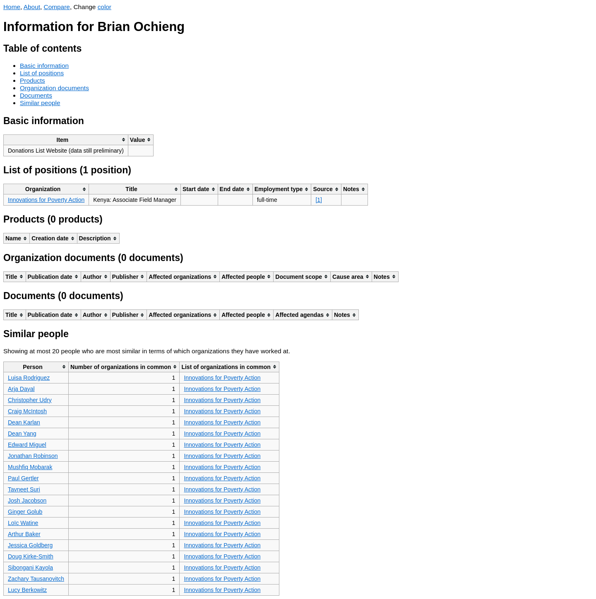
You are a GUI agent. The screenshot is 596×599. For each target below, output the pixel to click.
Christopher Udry (30, 400)
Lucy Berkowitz (27, 590)
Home (11, 6)
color (104, 6)
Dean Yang (22, 433)
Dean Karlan (24, 422)
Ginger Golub (25, 511)
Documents (36, 95)
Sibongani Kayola (30, 567)
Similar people (40, 102)
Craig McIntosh (27, 411)
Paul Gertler (23, 478)
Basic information (44, 65)
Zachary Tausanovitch (36, 578)
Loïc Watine (23, 523)
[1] (318, 199)
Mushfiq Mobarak (30, 467)
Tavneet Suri (24, 489)
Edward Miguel (27, 444)
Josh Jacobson (27, 500)
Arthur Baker (24, 534)
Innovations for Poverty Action (46, 199)
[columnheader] (66, 139)
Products (32, 80)
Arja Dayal (21, 389)
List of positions (42, 73)
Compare (57, 6)
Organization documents (54, 87)
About (32, 6)
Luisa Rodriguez (29, 377)
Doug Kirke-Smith (30, 556)
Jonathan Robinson (33, 456)
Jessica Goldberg (30, 545)
